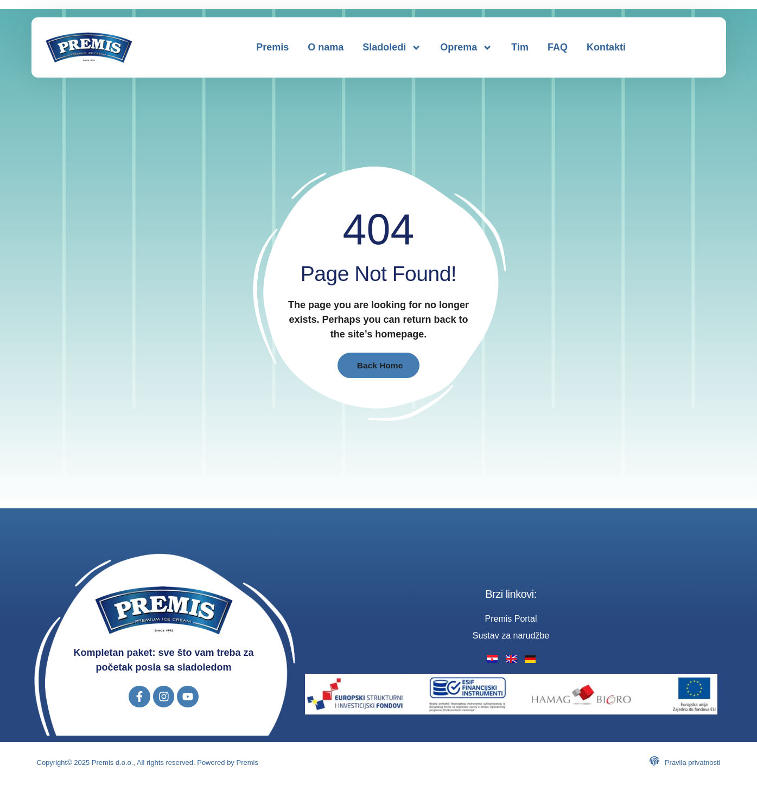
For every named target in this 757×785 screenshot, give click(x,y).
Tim (520, 47)
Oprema (466, 47)
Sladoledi (391, 47)
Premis (272, 47)
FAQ (558, 47)
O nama (325, 47)
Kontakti (606, 47)
